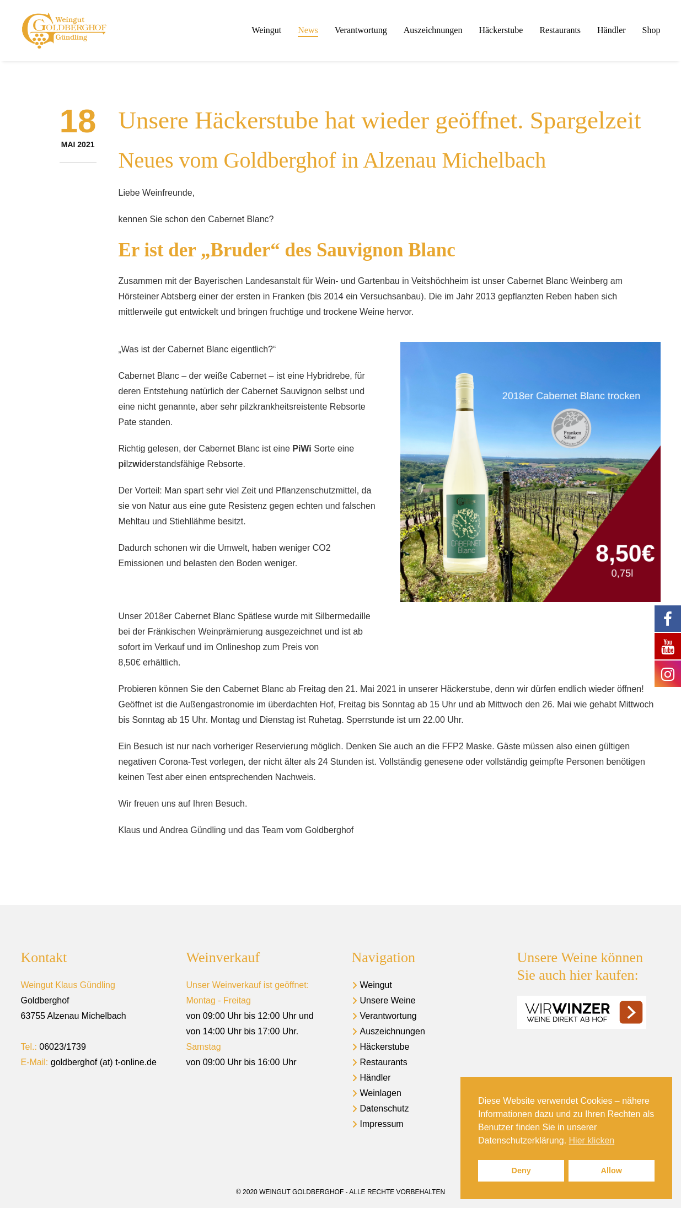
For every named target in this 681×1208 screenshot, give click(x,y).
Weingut (376, 985)
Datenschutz (384, 1108)
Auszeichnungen (392, 1031)
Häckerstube (385, 1046)
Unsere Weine (388, 1000)
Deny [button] (521, 1170)
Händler (375, 1077)
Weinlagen (380, 1093)
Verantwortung (388, 1016)
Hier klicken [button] (592, 1140)
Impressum (382, 1124)
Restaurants (383, 1062)
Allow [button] (611, 1170)
